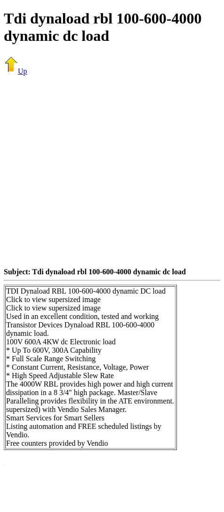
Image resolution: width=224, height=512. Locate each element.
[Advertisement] (88, 171)
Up (15, 71)
